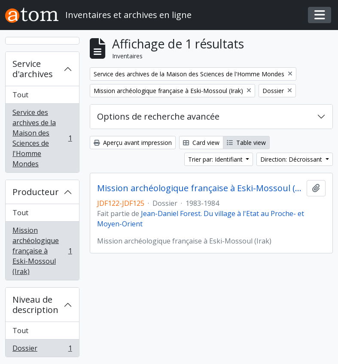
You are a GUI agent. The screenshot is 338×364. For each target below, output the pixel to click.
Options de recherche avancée (158, 116)
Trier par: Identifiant (216, 159)
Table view (246, 142)
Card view (201, 142)
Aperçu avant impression (133, 142)
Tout (20, 94)
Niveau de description (35, 305)
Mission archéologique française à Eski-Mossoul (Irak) (42, 251)
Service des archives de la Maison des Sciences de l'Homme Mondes (42, 138)
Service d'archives (32, 69)
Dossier (42, 350)
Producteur (35, 192)
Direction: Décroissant (292, 159)
